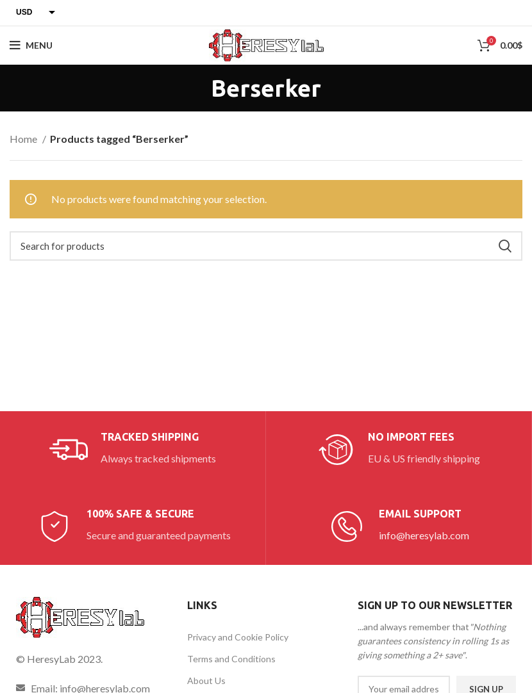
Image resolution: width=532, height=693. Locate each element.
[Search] (266, 246)
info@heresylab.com (424, 535)
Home (24, 139)
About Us (206, 680)
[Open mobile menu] (31, 45)
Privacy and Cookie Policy (237, 637)
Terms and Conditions (231, 658)
